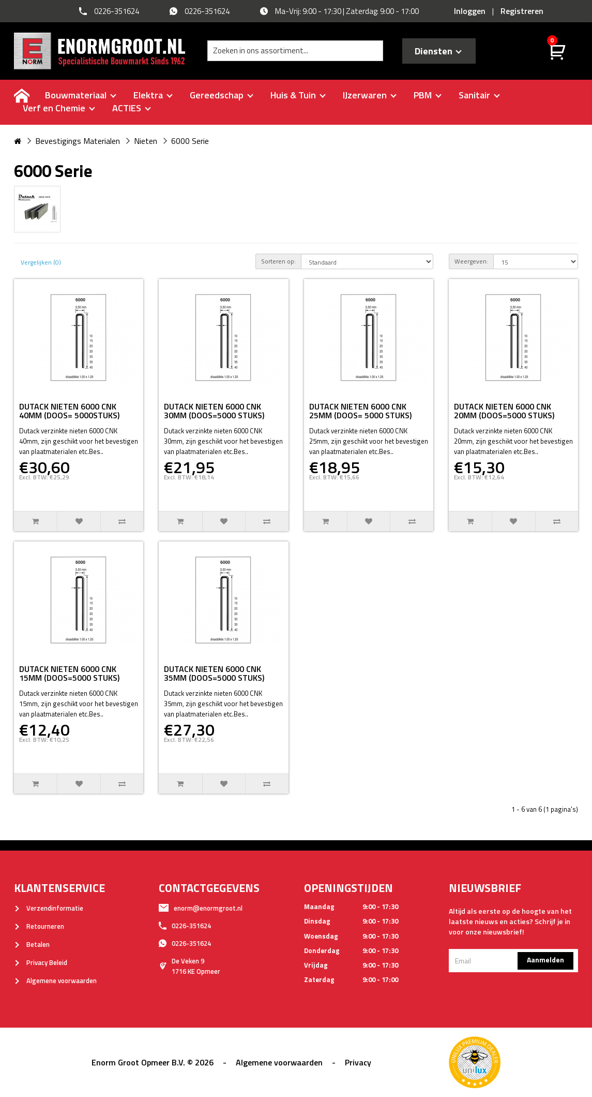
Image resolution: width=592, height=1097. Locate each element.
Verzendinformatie (48, 908)
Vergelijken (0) (41, 262)
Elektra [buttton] (153, 95)
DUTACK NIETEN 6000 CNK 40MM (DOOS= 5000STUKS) (69, 411)
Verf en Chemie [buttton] (59, 108)
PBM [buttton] (428, 95)
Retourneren (39, 926)
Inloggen (469, 11)
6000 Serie (190, 141)
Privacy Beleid (40, 962)
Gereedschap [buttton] (221, 95)
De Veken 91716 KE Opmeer (189, 966)
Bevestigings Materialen (77, 141)
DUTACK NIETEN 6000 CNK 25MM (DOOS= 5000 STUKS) (360, 411)
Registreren (521, 11)
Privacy (358, 1062)
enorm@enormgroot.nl (200, 908)
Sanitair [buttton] (479, 95)
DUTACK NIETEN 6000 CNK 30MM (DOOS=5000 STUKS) (214, 411)
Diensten (438, 51)
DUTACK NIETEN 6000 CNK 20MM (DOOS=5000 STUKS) (504, 411)
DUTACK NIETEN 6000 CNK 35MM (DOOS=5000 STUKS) (214, 673)
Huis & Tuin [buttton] (298, 95)
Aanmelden (545, 959)
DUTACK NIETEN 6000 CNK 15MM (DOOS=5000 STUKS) (69, 673)
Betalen (32, 944)
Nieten (145, 141)
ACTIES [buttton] (131, 108)
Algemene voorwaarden (55, 980)
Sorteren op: (278, 261)
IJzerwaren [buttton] (370, 95)
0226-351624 (185, 925)
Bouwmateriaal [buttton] (80, 95)
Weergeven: (471, 261)
